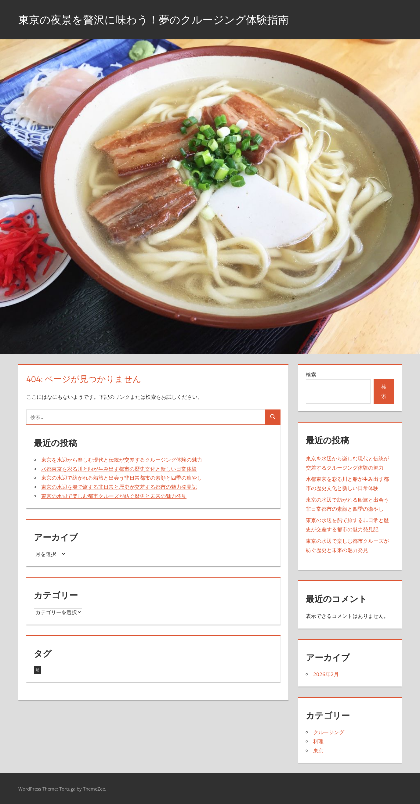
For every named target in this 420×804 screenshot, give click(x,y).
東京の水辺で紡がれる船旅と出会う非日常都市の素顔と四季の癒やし (121, 477)
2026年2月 (326, 674)
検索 (311, 374)
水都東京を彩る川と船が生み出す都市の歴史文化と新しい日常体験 (119, 468)
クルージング (328, 732)
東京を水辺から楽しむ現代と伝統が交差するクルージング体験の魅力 (121, 459)
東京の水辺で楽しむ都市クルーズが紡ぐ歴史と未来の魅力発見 (113, 495)
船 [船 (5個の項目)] (37, 669)
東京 (318, 750)
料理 (318, 741)
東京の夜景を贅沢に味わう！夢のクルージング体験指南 (157, 19)
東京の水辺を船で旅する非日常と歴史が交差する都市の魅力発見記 (119, 486)
